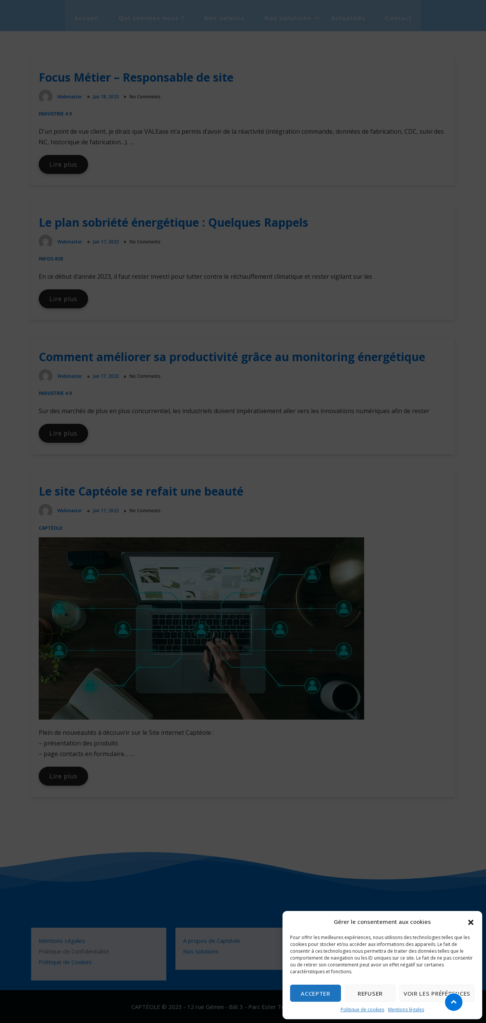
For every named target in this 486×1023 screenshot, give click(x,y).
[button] (471, 921)
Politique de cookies (362, 1009)
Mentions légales (406, 1009)
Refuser (370, 993)
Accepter (315, 993)
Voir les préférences (437, 993)
